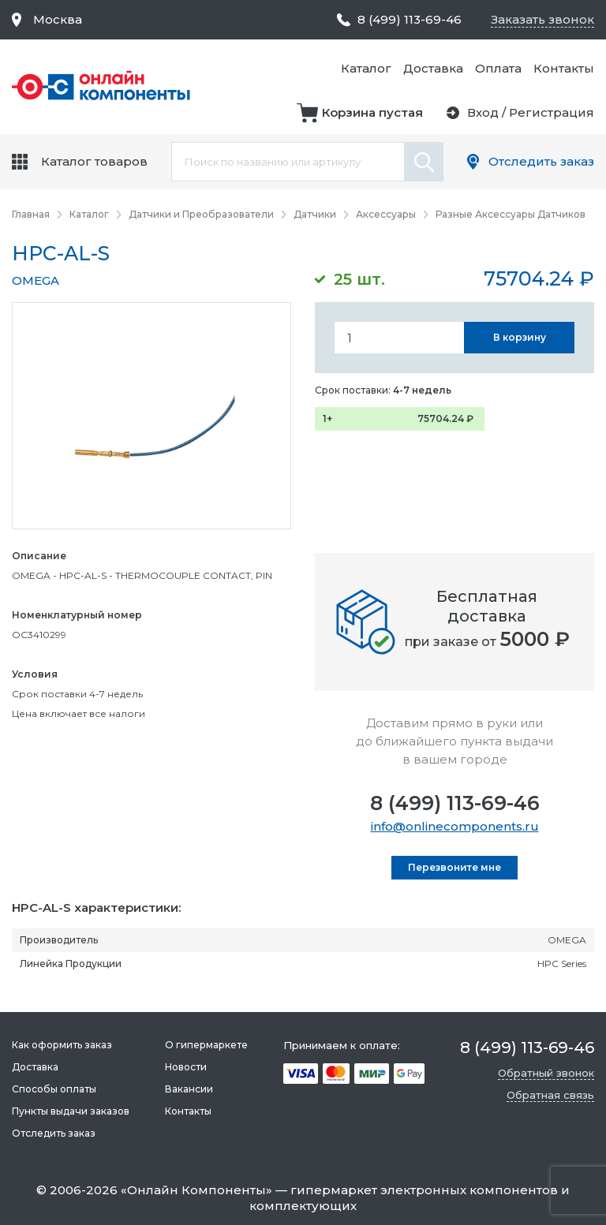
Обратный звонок (546, 1072)
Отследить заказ (541, 161)
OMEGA (35, 280)
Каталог (366, 68)
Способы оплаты (54, 1089)
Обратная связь (550, 1095)
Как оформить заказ (62, 1045)
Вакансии (189, 1089)
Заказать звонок (542, 19)
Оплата (498, 68)
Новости (186, 1067)
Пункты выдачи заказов (70, 1111)
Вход (483, 112)
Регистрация (551, 112)
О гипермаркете (206, 1045)
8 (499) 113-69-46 (455, 803)
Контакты (563, 68)
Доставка (433, 68)
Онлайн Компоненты (196, 1189)
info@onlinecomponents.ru (455, 826)
